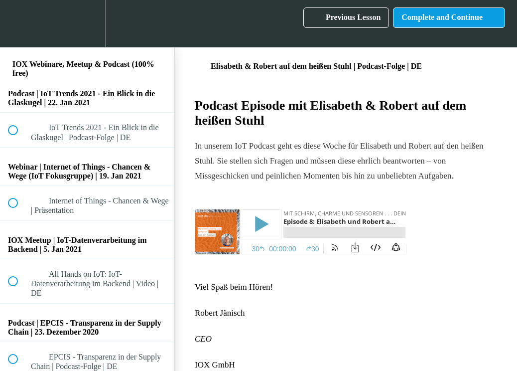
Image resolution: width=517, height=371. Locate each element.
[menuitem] (87, 23)
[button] (18, 23)
